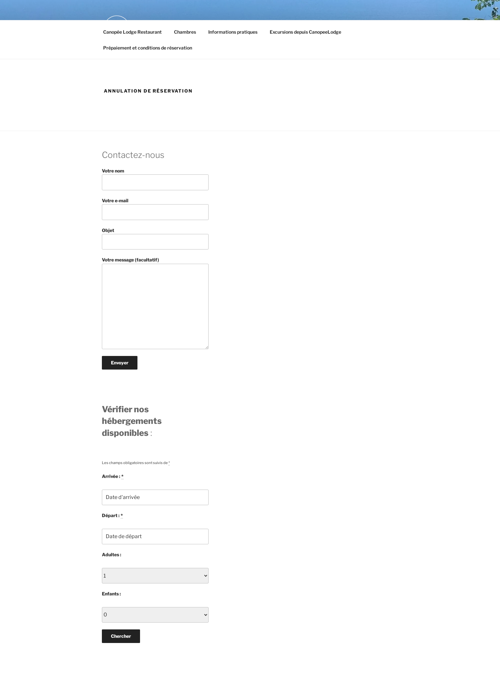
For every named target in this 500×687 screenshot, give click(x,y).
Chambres (185, 32)
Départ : (112, 515)
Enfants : (111, 593)
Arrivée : (113, 476)
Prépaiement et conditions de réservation (147, 47)
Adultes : (111, 554)
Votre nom (155, 179)
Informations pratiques (232, 32)
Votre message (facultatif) (155, 303)
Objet (155, 238)
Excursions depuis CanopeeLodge (305, 32)
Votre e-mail (155, 209)
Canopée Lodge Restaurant (132, 32)
